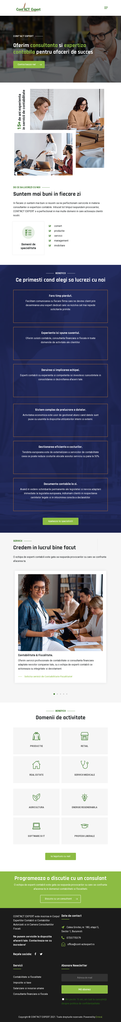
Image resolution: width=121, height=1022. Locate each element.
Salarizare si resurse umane (28, 988)
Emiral (99, 1017)
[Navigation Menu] (106, 7)
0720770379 (74, 937)
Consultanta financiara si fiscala (30, 993)
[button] (54, 694)
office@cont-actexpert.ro (81, 944)
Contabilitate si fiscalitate (27, 976)
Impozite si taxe (22, 982)
